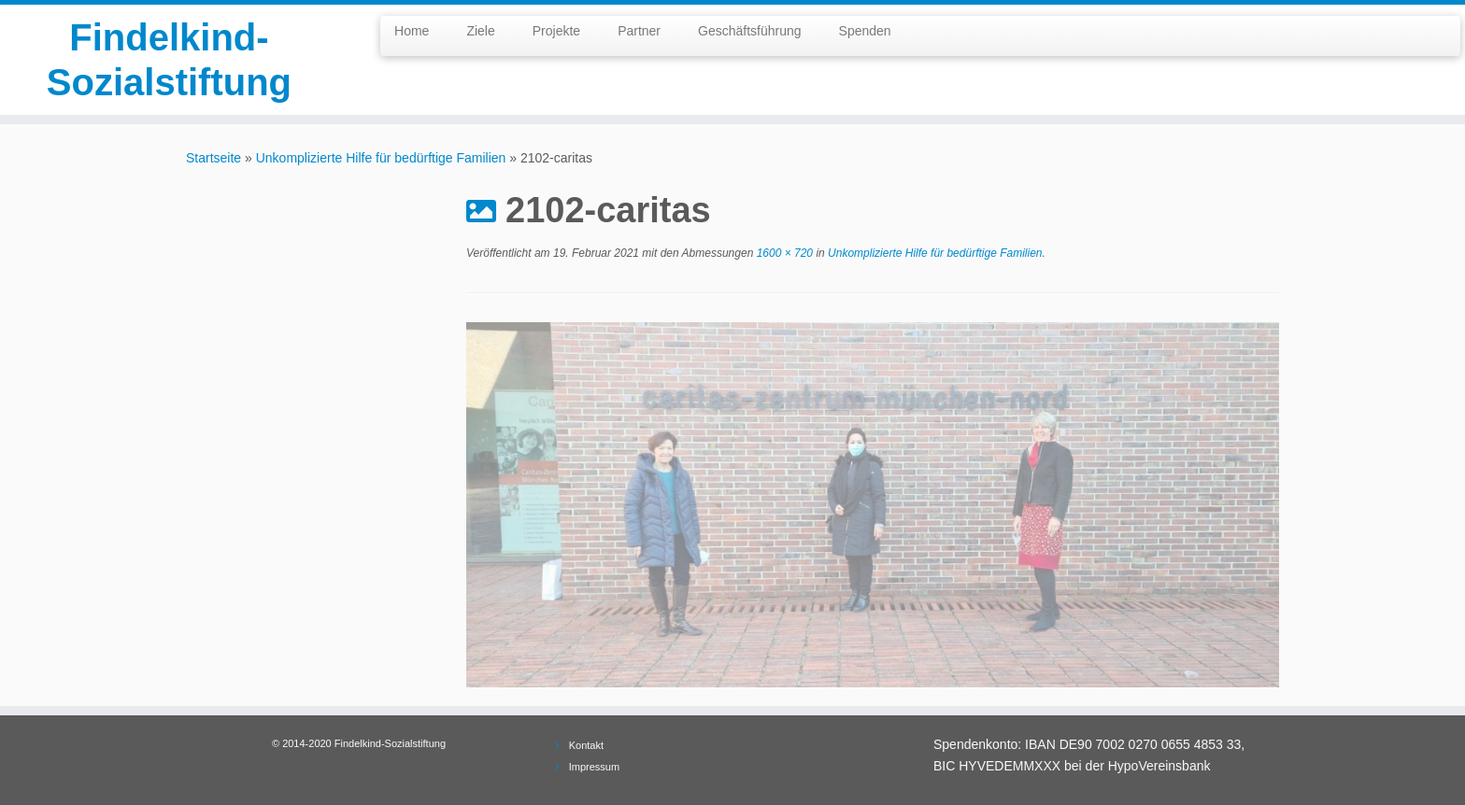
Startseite (213, 157)
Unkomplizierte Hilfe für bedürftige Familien (381, 157)
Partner (639, 30)
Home (411, 30)
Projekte (556, 30)
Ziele (480, 30)
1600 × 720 (783, 253)
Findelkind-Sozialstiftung (169, 60)
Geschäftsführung (750, 30)
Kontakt (586, 745)
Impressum (594, 766)
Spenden (865, 30)
